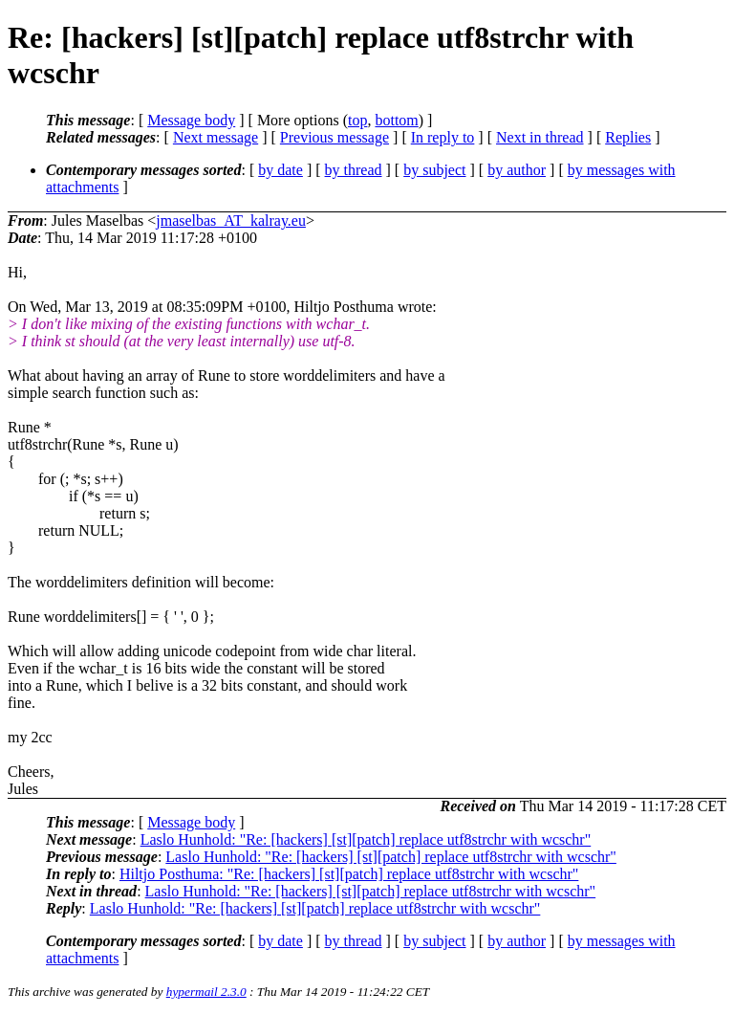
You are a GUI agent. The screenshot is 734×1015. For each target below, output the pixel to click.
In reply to (443, 137)
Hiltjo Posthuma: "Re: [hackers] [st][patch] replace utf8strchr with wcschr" (348, 874)
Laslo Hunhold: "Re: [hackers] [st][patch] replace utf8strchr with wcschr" (366, 839)
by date (280, 170)
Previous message (334, 137)
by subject (434, 170)
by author (516, 170)
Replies (628, 137)
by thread (353, 170)
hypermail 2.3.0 (206, 991)
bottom (396, 120)
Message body (191, 120)
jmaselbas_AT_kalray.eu (231, 220)
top (357, 120)
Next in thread (540, 137)
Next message (215, 137)
